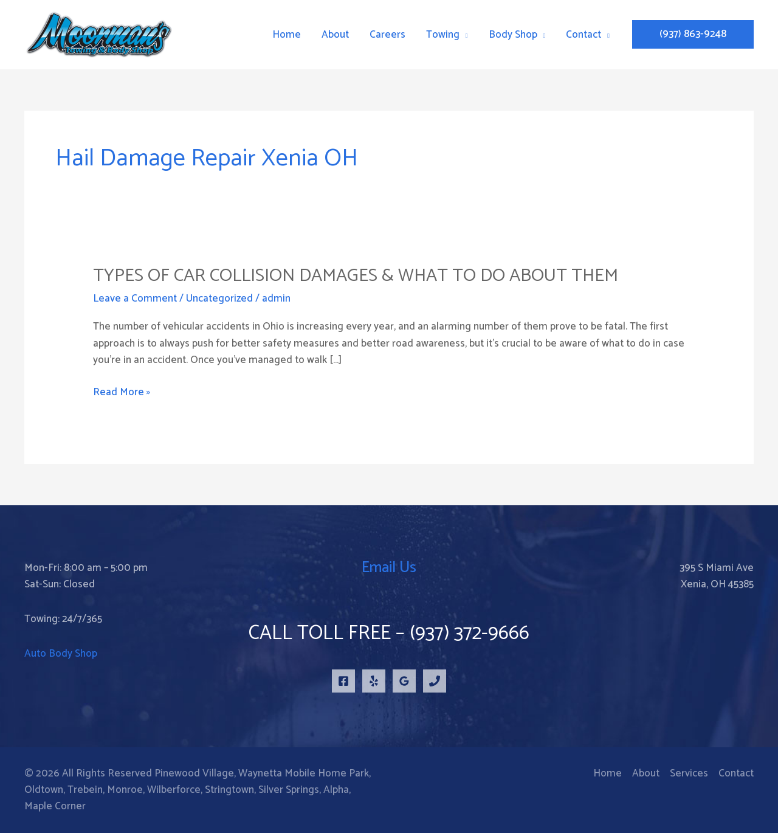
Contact (736, 774)
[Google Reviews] (404, 681)
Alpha (336, 789)
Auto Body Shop (60, 653)
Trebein (85, 789)
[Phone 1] (434, 681)
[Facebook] (343, 681)
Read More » (121, 392)
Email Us (389, 568)
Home (607, 774)
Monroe (125, 789)
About (645, 774)
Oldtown (43, 789)
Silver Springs (288, 789)
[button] (693, 34)
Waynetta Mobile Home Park (303, 773)
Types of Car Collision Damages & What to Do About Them (355, 276)
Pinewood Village (194, 773)
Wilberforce (174, 789)
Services (689, 774)
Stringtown (229, 789)
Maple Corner (55, 806)
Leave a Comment (135, 298)
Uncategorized (219, 298)
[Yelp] (373, 681)
